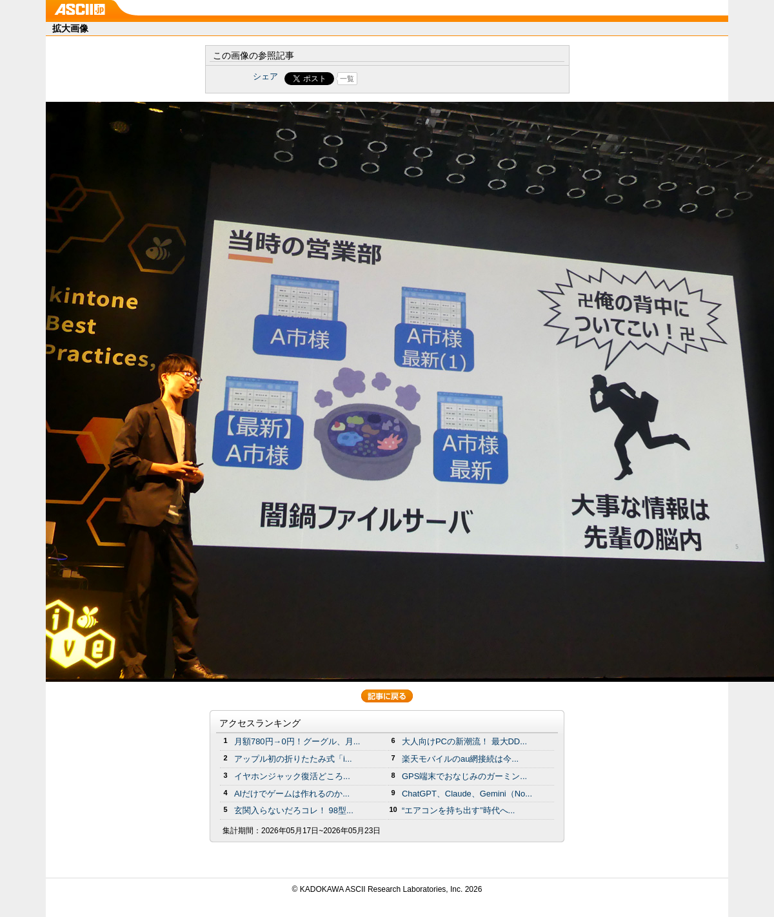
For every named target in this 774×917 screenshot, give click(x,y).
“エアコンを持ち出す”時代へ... (458, 810)
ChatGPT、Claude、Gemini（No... (467, 793)
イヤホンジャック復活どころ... (292, 776)
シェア (265, 76)
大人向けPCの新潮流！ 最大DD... (464, 741)
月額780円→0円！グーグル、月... (297, 741)
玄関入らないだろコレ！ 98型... (293, 810)
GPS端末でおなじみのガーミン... (464, 776)
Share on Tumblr (435, 78)
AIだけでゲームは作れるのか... (292, 793)
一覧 (347, 78)
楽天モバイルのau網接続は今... (460, 759)
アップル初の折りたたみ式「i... (293, 759)
